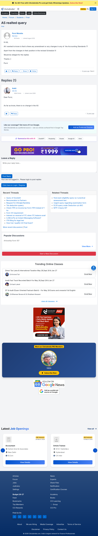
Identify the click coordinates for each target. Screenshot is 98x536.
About (19, 524)
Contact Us (62, 529)
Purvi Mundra (17, 33)
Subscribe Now (49, 373)
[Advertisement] (49, 411)
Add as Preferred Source (81, 127)
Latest (15, 428)
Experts (53, 479)
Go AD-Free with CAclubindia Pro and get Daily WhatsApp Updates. (47, 3)
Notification (54, 486)
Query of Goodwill (13, 198)
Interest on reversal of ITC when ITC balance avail (26, 215)
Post (25, 227)
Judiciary (16, 486)
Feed (15, 498)
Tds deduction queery (15, 205)
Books (22, 13)
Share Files (54, 483)
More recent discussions (12, 227)
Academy (5, 13)
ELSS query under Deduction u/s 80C (68, 205)
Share (24, 71)
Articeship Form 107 (11, 241)
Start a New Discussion (49, 254)
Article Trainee (59, 446)
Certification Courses (58, 489)
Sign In (93, 9)
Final (2, 26)
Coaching (14, 13)
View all (92, 429)
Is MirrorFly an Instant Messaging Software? (23, 218)
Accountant (10, 446)
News (52, 476)
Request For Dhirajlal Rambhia (18, 203)
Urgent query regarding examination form (70, 203)
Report (92, 71)
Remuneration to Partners (16, 200)
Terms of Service (74, 524)
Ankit (14, 88)
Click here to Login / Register (14, 185)
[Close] (95, 3)
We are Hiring (31, 524)
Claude (61, 138)
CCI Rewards (18, 508)
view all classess (49, 301)
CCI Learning (55, 501)
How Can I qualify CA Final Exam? (19, 223)
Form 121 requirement (14, 213)
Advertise (60, 524)
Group (54, 504)
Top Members (18, 504)
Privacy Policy (48, 529)
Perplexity (52, 138)
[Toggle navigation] (18, 9)
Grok (80, 138)
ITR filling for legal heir (15, 220)
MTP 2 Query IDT (60, 208)
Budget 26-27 (18, 494)
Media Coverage (46, 524)
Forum (15, 479)
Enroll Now (88, 274)
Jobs (29, 13)
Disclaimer (36, 529)
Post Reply (7, 176)
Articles (16, 476)
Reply (15, 71)
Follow (33, 71)
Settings (16, 489)
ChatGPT (41, 138)
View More (87, 246)
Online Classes (49, 264)
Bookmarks (17, 501)
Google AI (71, 138)
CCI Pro (53, 508)
